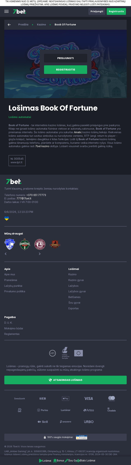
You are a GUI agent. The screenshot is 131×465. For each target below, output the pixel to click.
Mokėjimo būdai (13, 328)
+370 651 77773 (36, 195)
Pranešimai (10, 280)
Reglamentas (12, 333)
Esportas (73, 308)
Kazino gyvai (76, 280)
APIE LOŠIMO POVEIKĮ (55, 4)
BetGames (74, 297)
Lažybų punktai (13, 285)
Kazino (41, 24)
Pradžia (23, 24)
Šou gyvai (74, 302)
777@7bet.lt (24, 198)
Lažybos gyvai (77, 291)
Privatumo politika (14, 291)
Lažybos (73, 285)
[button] (6, 11)
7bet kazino (42, 146)
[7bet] (19, 11)
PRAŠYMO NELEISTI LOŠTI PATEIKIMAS (89, 4)
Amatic (78, 132)
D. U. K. (8, 322)
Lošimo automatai (20, 116)
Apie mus (9, 274)
